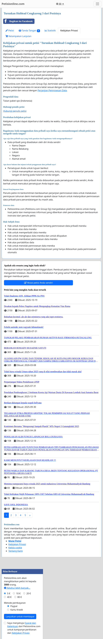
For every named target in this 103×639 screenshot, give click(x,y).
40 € (9, 597)
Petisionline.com (13, 4)
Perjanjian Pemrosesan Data (52, 90)
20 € (28, 593)
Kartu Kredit (16, 609)
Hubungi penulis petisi (14, 111)
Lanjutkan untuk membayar (20, 616)
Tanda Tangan (29, 30)
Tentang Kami (15, 550)
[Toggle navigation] (97, 4)
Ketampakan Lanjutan (18, 36)
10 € (18, 593)
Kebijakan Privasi (69, 30)
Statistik (50, 30)
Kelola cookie (15, 547)
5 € (8, 593)
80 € (19, 597)
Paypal (13, 606)
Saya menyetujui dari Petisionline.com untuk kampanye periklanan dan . (23, 627)
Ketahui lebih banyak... (17, 587)
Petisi (10, 30)
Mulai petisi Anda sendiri (38, 282)
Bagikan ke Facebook (18, 21)
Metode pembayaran (15, 602)
